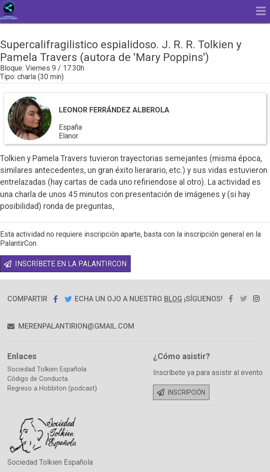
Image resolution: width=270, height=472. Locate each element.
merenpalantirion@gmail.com (70, 326)
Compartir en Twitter (68, 299)
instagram (256, 298)
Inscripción (181, 392)
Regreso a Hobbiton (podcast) (52, 388)
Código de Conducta (37, 379)
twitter (243, 298)
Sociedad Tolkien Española (47, 369)
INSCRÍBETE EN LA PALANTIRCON (65, 263)
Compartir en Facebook (55, 299)
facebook (230, 298)
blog (173, 298)
